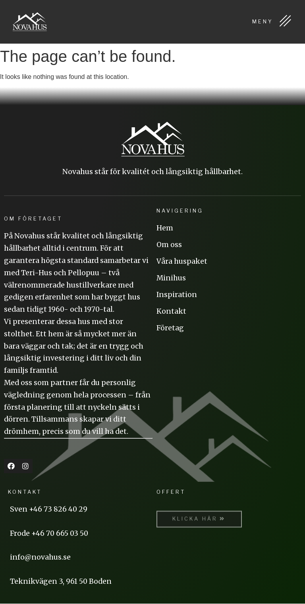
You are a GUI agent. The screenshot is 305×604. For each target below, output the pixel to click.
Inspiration (176, 294)
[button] (199, 524)
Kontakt (171, 311)
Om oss (169, 244)
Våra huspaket (181, 261)
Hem (164, 228)
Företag (170, 328)
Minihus (171, 278)
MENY (272, 21)
